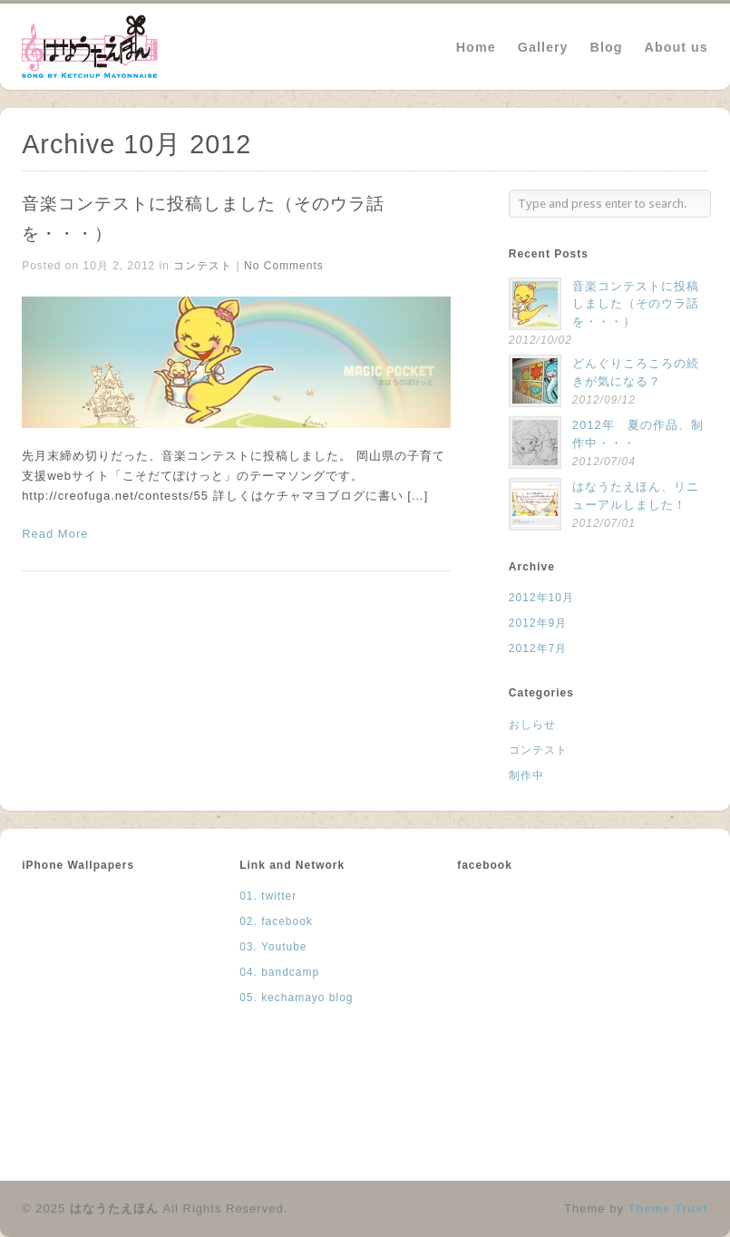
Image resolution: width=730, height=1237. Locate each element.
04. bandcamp (279, 972)
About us (676, 47)
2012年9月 (538, 623)
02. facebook (276, 921)
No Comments (284, 265)
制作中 (526, 775)
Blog (606, 47)
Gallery (543, 47)
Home (476, 47)
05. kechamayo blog (296, 997)
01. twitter (268, 896)
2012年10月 (541, 597)
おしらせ (532, 724)
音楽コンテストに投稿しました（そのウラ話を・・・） (635, 303)
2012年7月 (538, 648)
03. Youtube (273, 946)
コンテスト (202, 265)
